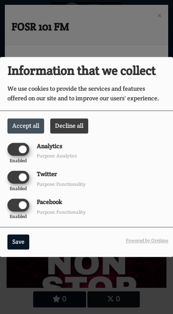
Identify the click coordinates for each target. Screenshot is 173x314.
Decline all (69, 126)
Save (18, 242)
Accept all (25, 126)
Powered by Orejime (147, 241)
